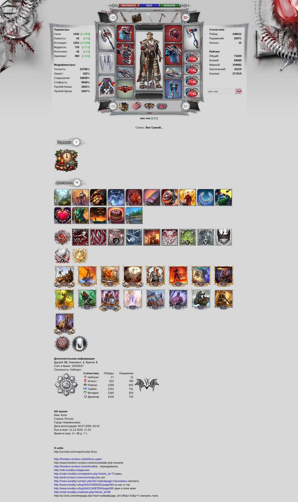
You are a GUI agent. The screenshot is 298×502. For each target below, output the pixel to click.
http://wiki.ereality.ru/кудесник (71, 470)
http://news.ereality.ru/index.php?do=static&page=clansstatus (90, 481)
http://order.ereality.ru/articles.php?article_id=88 (82, 492)
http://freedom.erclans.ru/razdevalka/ (76, 466)
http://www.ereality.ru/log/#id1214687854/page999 (84, 488)
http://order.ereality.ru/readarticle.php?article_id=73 (84, 473)
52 (65, 362)
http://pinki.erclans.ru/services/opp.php (77, 477)
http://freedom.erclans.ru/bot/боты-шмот (78, 459)
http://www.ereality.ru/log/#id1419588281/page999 (84, 484)
